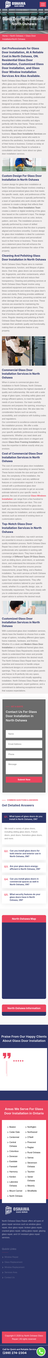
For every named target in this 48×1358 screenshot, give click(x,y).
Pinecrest (31, 1142)
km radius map (24, 960)
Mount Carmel (15, 1191)
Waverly (31, 1186)
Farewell (13, 1166)
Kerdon (12, 1177)
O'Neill (30, 1137)
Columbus (14, 1151)
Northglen (31, 1127)
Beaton (12, 1127)
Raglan (30, 1147)
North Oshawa (16, 36)
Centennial (14, 1137)
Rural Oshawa (33, 1152)
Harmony (13, 1172)
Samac (30, 1158)
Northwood (32, 1132)
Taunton (31, 1172)
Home (5, 36)
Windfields (32, 1191)
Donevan (13, 1156)
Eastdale (13, 1161)
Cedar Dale (14, 1132)
